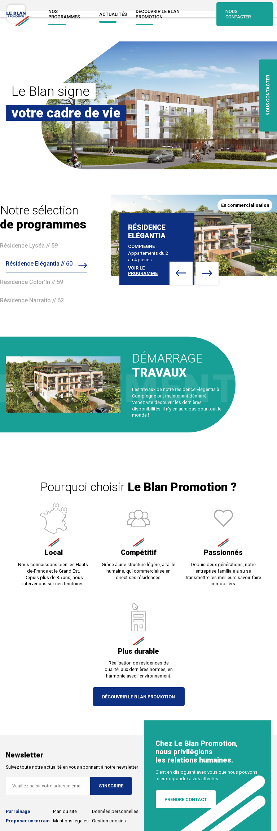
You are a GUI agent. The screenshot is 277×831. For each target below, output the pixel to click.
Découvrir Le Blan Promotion (138, 696)
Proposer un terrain (27, 820)
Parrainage (18, 811)
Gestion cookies (109, 820)
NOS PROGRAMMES (68, 14)
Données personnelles (115, 811)
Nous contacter (244, 14)
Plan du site (65, 811)
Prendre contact (185, 799)
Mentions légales (71, 820)
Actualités (112, 14)
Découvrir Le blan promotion (170, 14)
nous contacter (268, 95)
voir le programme (143, 270)
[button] (181, 273)
